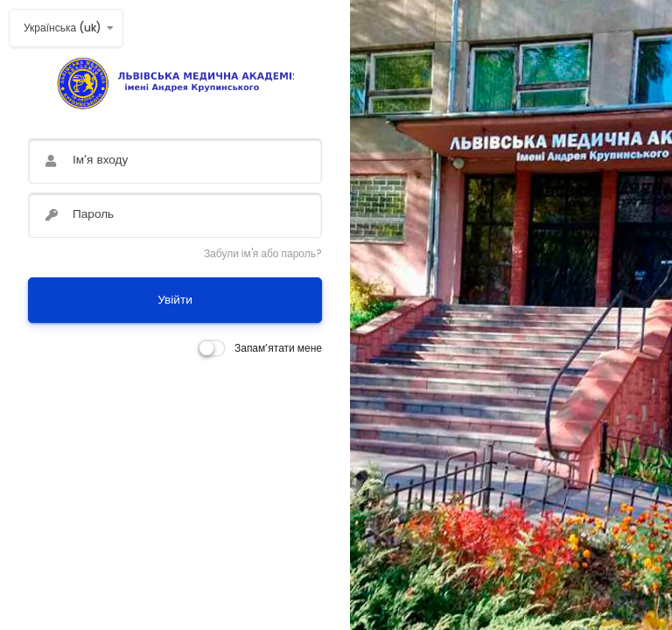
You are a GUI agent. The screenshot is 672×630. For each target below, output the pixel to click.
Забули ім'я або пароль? (263, 253)
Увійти (175, 299)
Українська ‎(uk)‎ (63, 27)
